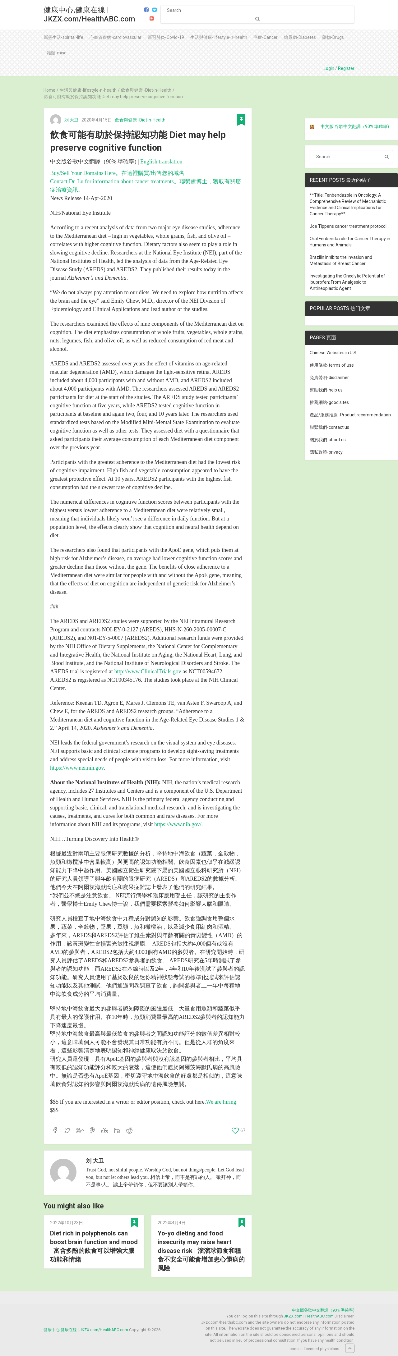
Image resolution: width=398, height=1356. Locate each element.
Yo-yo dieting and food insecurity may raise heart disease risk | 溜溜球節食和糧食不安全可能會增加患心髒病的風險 (201, 1251)
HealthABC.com (319, 1316)
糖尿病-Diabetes (300, 37)
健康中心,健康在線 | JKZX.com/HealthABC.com (89, 14)
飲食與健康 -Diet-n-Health (140, 119)
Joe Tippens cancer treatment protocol (348, 226)
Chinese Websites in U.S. (333, 352)
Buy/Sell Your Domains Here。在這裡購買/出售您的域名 (117, 173)
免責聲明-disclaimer (329, 377)
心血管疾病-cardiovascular (115, 37)
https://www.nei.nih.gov (77, 768)
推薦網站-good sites (329, 402)
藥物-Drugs (333, 37)
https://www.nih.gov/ (177, 824)
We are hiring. (222, 1102)
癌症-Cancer (265, 37)
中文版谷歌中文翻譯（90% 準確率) (323, 1310)
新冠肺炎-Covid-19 (166, 37)
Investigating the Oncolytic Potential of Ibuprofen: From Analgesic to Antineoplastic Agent (347, 282)
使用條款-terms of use (332, 365)
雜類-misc (56, 52)
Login (329, 68)
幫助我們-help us (326, 389)
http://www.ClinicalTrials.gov (147, 671)
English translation (161, 161)
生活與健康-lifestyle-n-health (218, 37)
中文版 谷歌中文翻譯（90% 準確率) (355, 126)
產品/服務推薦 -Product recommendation (350, 414)
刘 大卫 (71, 119)
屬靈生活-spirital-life (63, 37)
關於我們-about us (328, 439)
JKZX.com (293, 1316)
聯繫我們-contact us (329, 427)
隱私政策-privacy (326, 452)
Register (346, 68)
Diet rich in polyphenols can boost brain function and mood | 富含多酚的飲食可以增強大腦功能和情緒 (94, 1246)
